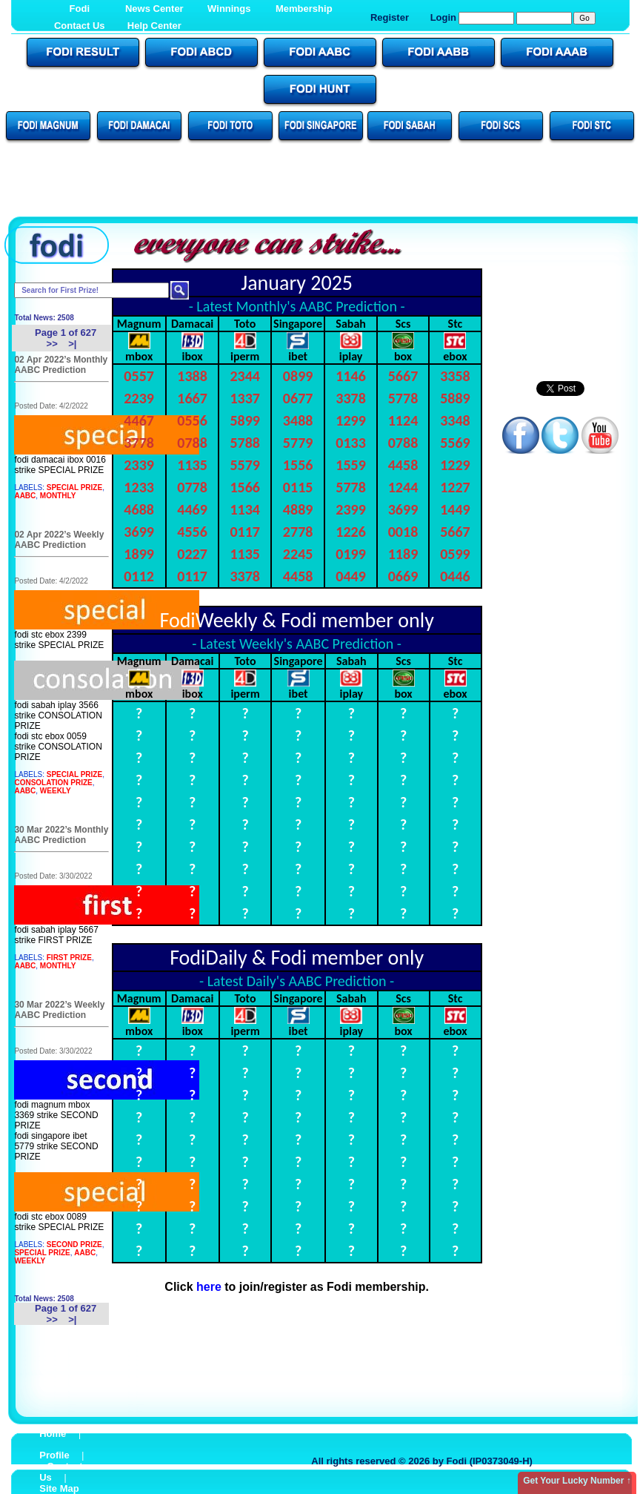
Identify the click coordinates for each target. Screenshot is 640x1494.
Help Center (154, 25)
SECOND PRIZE (74, 1244)
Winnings (228, 8)
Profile (54, 1455)
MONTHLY (58, 496)
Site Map (59, 1488)
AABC (25, 496)
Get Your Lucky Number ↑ (577, 1480)
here (208, 1286)
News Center (154, 8)
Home (52, 1433)
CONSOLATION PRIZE (53, 783)
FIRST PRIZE (69, 957)
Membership (304, 8)
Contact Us (79, 25)
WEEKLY (55, 791)
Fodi (80, 8)
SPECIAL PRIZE (74, 487)
